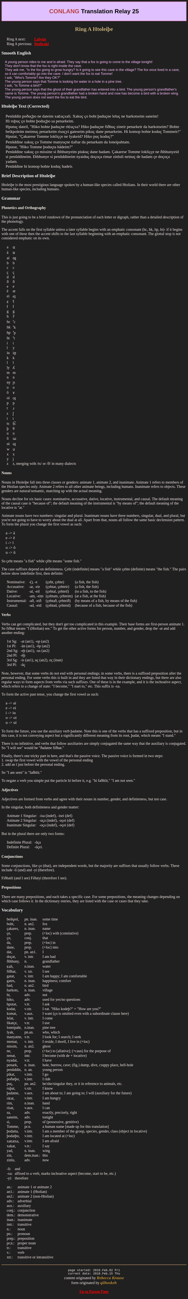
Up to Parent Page (94, 1293)
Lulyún (40, 39)
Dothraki (41, 44)
